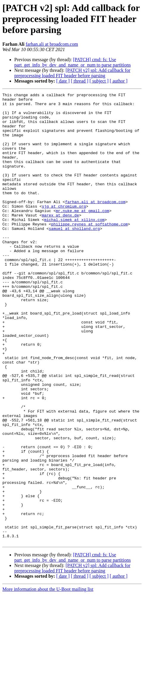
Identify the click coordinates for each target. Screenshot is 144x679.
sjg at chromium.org (64, 229)
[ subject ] (99, 80)
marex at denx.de (60, 240)
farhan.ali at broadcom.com (52, 44)
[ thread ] (79, 80)
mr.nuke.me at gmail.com (82, 234)
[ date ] (63, 80)
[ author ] (119, 80)
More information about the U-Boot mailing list (47, 673)
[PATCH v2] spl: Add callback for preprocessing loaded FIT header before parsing (72, 73)
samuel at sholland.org (74, 256)
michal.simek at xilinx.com (74, 245)
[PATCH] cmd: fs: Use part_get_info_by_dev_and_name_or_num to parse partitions (72, 62)
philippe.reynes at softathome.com (89, 250)
